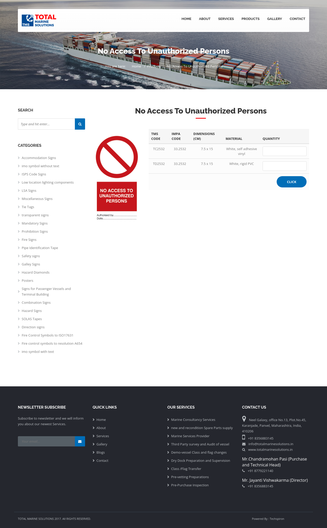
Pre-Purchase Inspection (190, 485)
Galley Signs (31, 264)
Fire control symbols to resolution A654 (52, 343)
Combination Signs (36, 302)
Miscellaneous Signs (37, 198)
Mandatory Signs (35, 223)
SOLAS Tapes (32, 319)
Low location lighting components (48, 182)
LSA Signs (29, 190)
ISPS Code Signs (34, 174)
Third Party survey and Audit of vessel (200, 444)
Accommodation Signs (39, 157)
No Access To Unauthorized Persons (195, 66)
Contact (297, 19)
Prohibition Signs (35, 231)
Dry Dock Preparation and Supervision (200, 460)
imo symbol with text (38, 351)
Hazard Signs (32, 310)
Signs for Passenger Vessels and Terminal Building (46, 291)
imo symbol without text (40, 166)
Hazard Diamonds (36, 272)
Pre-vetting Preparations (190, 477)
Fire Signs (29, 239)
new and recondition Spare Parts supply (202, 427)
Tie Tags (28, 207)
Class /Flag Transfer (186, 468)
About (205, 19)
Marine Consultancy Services (193, 419)
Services (226, 19)
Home (186, 19)
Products (250, 19)
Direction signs (33, 327)
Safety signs (31, 256)
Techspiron (277, 519)
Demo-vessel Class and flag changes (199, 452)
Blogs (101, 452)
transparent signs (35, 215)
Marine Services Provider (190, 436)
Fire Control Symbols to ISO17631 (48, 335)
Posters (27, 280)
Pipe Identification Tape (40, 247)
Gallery (274, 19)
